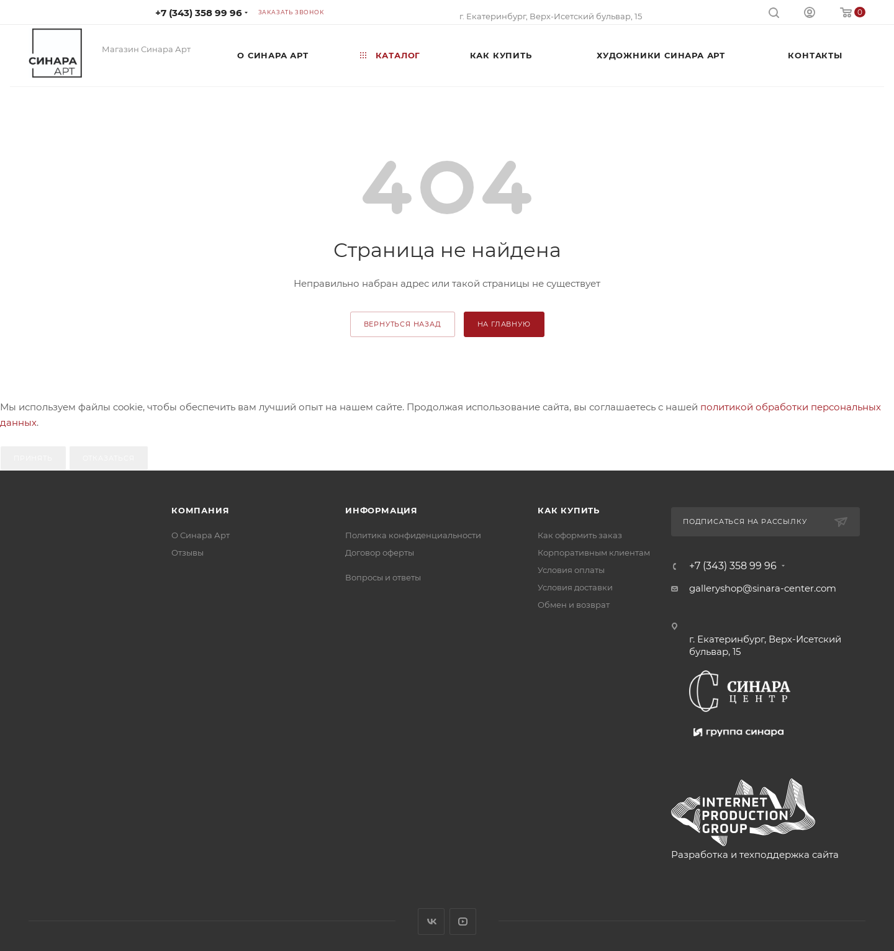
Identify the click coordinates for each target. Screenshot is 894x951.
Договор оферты (379, 552)
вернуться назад (402, 324)
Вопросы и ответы (383, 577)
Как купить (569, 510)
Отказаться (109, 458)
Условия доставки (575, 587)
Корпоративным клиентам (594, 552)
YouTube (462, 921)
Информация (381, 510)
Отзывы (187, 552)
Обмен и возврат (574, 605)
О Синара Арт (200, 535)
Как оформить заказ (580, 535)
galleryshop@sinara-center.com (762, 588)
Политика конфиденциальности (413, 535)
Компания (200, 510)
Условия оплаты (571, 570)
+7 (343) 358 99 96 (198, 13)
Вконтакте (431, 921)
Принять (33, 458)
